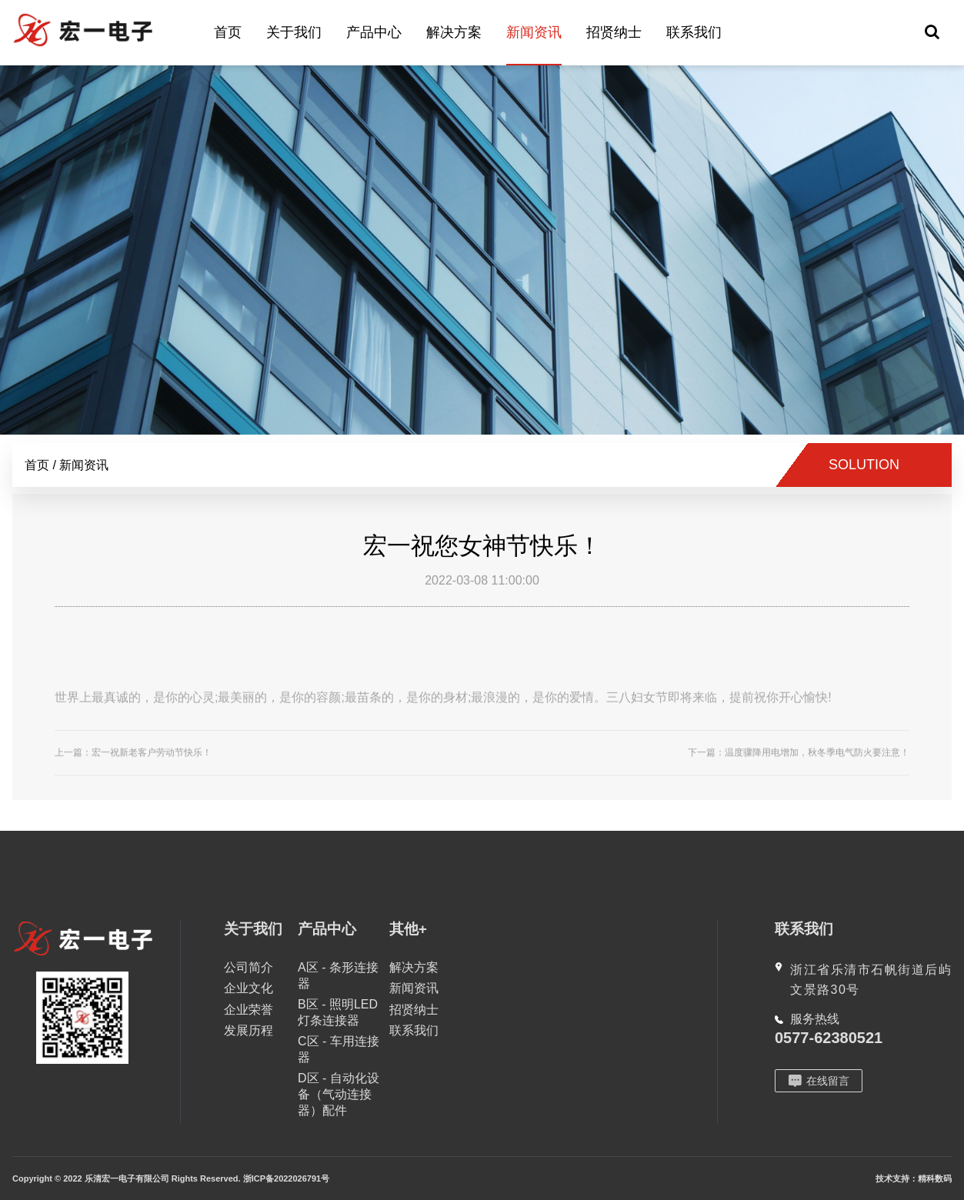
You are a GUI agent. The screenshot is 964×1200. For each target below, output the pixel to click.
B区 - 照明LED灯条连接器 (338, 1012)
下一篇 (798, 762)
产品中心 (374, 32)
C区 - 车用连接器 (338, 1049)
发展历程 (248, 1030)
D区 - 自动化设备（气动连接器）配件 (338, 1094)
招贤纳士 (614, 32)
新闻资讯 (534, 32)
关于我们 (294, 32)
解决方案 (454, 32)
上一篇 (133, 762)
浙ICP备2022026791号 (286, 1178)
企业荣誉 (248, 1009)
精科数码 (935, 1178)
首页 (228, 32)
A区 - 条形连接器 (338, 975)
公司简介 (248, 967)
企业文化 (248, 988)
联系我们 (694, 32)
